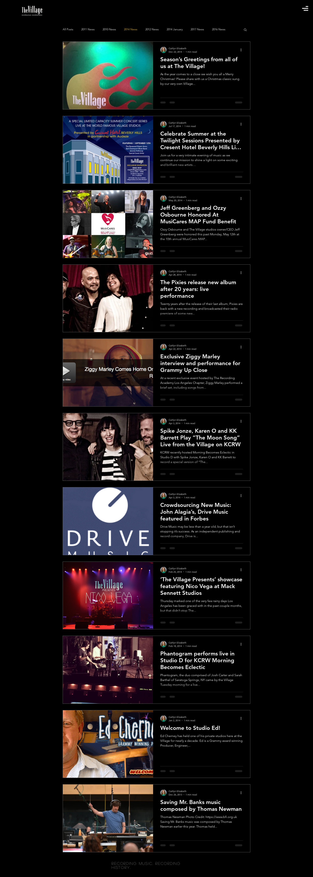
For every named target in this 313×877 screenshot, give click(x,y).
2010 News (109, 29)
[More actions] (242, 49)
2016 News (218, 29)
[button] (305, 8)
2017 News (197, 29)
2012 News (152, 29)
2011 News (88, 29)
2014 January (175, 29)
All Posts (68, 29)
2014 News (130, 29)
